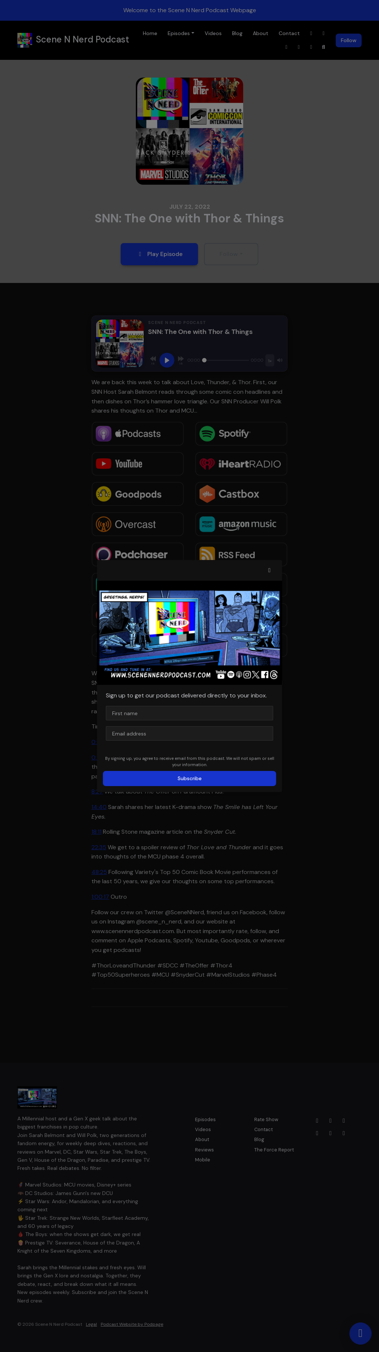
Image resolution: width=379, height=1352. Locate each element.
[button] (269, 570)
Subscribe (190, 778)
